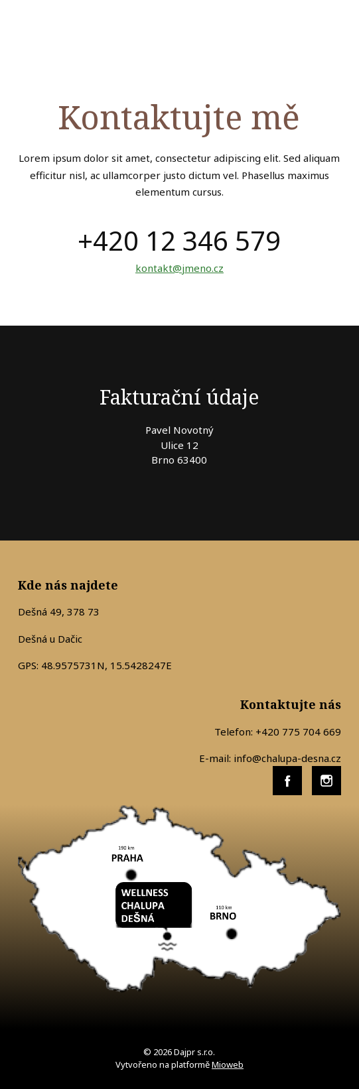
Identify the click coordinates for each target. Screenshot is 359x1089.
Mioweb (228, 1064)
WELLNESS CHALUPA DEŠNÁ (98, 30)
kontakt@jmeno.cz (179, 268)
